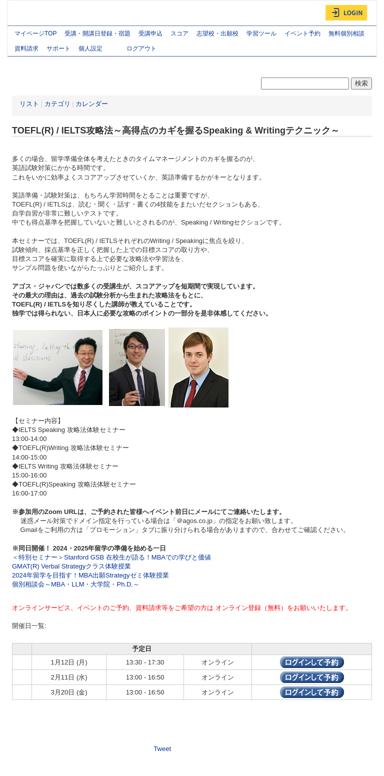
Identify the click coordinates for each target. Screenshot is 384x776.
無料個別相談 (346, 33)
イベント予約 (302, 33)
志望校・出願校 (217, 33)
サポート (58, 48)
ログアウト (141, 48)
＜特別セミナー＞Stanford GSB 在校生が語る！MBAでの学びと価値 (111, 557)
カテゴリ (57, 104)
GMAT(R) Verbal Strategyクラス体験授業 (71, 566)
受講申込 (150, 33)
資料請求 (26, 48)
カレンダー (92, 104)
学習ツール (261, 33)
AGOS (33, 13)
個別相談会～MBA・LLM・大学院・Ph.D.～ (76, 584)
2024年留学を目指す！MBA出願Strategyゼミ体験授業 (90, 575)
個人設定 (98, 49)
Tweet (162, 748)
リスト (29, 104)
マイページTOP (35, 33)
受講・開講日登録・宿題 (97, 33)
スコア (179, 33)
